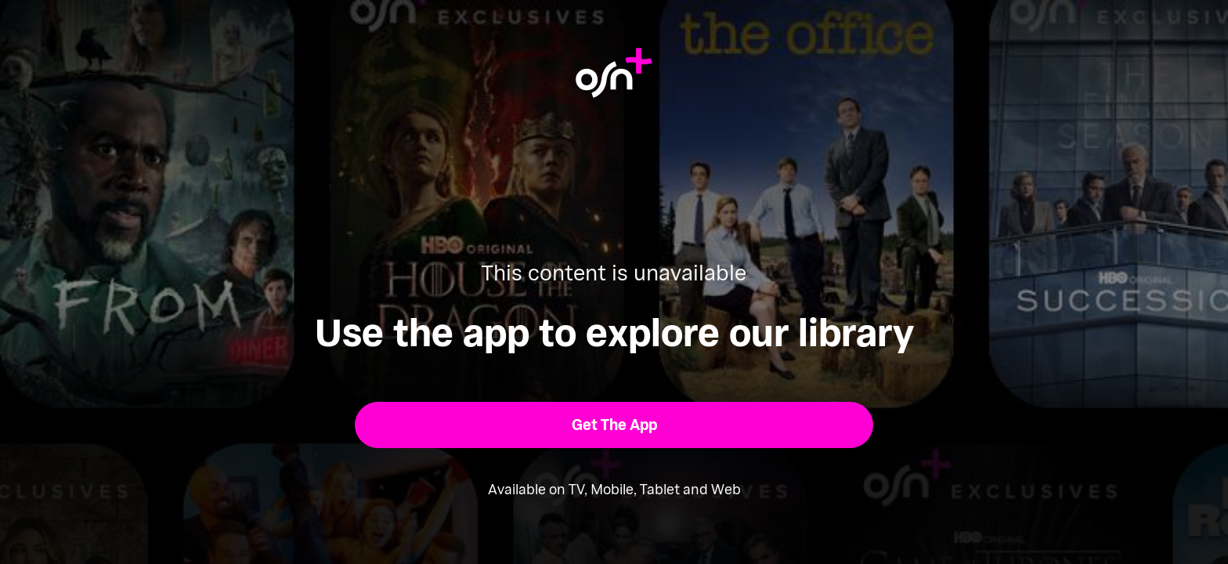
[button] (614, 425)
